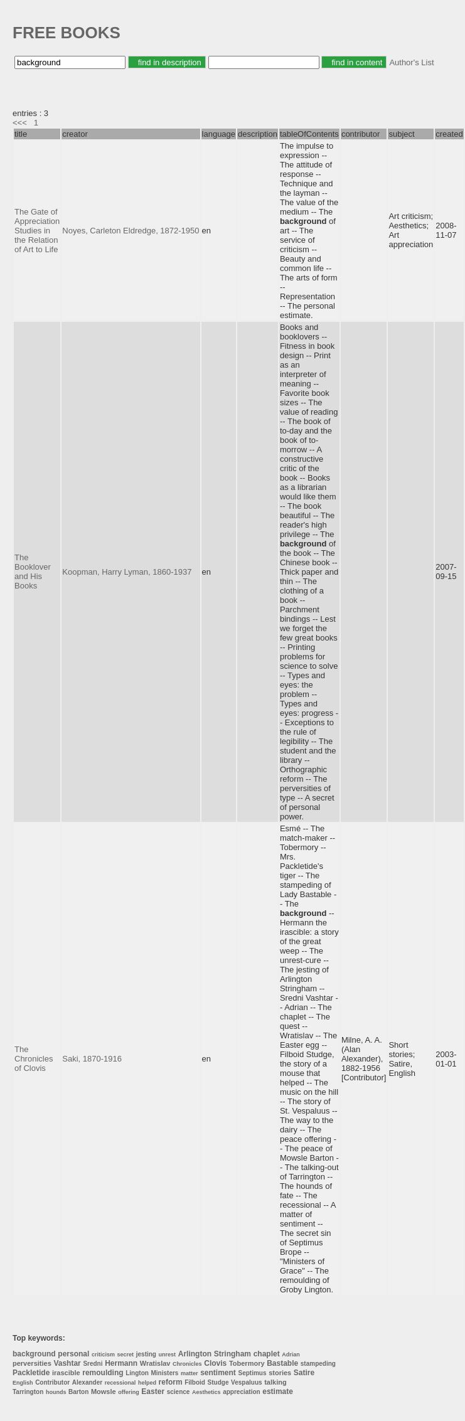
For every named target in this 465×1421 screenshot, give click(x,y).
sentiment (218, 1372)
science (178, 1391)
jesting (146, 1354)
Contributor (52, 1382)
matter (189, 1373)
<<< (20, 122)
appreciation (241, 1391)
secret (125, 1354)
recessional (120, 1383)
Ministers (165, 1373)
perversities (32, 1363)
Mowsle (103, 1391)
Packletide (31, 1372)
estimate (277, 1391)
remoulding (102, 1372)
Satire (304, 1372)
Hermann (121, 1363)
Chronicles (187, 1364)
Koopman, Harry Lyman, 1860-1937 (126, 572)
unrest (167, 1354)
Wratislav (155, 1363)
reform (171, 1382)
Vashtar (66, 1363)
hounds (56, 1392)
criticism (103, 1354)
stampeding (318, 1363)
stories (280, 1372)
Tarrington (28, 1391)
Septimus (252, 1373)
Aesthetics (206, 1392)
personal (73, 1353)
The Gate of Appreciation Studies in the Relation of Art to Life (37, 230)
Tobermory (247, 1363)
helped (147, 1383)
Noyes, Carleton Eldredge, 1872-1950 (130, 230)
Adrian (291, 1354)
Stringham (232, 1353)
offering (128, 1392)
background (34, 1353)
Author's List (411, 62)
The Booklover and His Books (32, 571)
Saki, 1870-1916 (92, 1058)
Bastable (282, 1363)
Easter (152, 1391)
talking (275, 1382)
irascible (66, 1372)
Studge (218, 1382)
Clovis (215, 1363)
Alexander (87, 1382)
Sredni (92, 1363)
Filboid (194, 1382)
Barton (78, 1391)
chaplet (267, 1353)
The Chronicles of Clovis (33, 1059)
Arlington (194, 1353)
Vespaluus (246, 1382)
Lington (137, 1373)
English (23, 1383)
